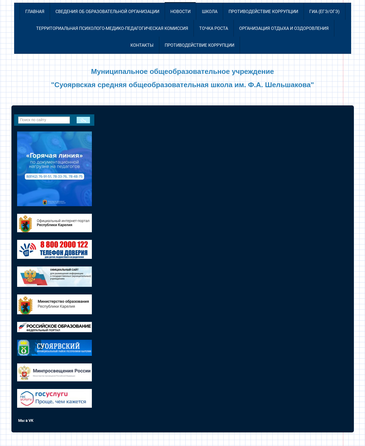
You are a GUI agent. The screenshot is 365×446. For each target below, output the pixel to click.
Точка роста (213, 28)
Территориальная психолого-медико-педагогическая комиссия (112, 28)
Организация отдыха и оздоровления (284, 28)
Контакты (142, 45)
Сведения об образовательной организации (107, 11)
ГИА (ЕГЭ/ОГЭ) (324, 11)
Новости (180, 11)
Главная (34, 11)
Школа (209, 11)
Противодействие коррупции (263, 11)
